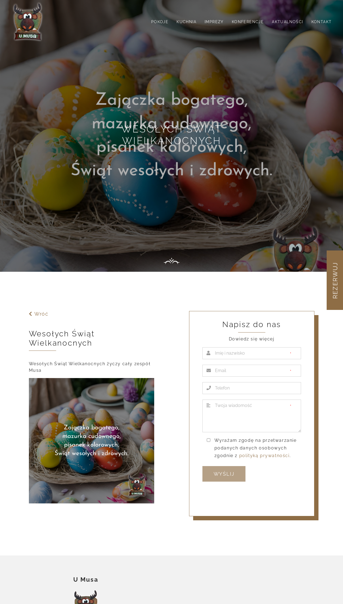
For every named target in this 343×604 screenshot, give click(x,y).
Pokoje (159, 22)
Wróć (38, 314)
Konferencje (248, 22)
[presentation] (243, 496)
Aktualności (287, 22)
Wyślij (224, 474)
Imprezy (214, 22)
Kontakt (321, 22)
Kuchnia (186, 22)
